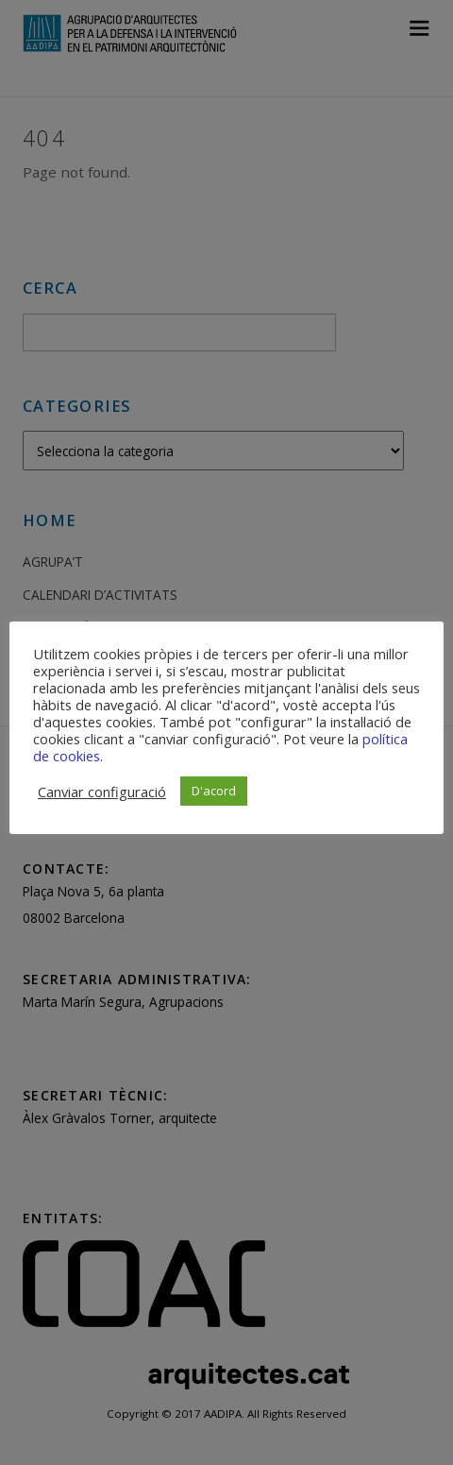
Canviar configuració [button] (102, 791)
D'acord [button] (214, 790)
